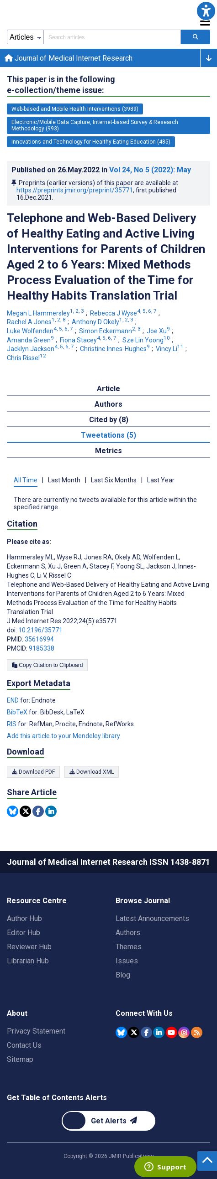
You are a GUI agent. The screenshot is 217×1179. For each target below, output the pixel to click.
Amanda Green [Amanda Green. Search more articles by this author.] (31, 340)
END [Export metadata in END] (13, 700)
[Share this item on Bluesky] (12, 811)
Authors (128, 932)
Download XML (91, 772)
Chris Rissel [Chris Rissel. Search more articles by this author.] (27, 358)
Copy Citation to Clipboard (47, 665)
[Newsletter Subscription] (108, 1121)
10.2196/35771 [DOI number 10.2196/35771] (40, 630)
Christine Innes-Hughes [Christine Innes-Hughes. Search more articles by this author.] (115, 348)
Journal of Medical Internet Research (68, 58)
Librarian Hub (28, 961)
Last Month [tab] (64, 480)
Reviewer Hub (29, 946)
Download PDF (33, 772)
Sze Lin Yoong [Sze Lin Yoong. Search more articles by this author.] (146, 340)
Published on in (101, 169)
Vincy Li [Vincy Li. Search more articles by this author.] (170, 348)
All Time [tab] (25, 480)
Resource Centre (37, 900)
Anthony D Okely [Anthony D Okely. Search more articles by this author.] (103, 322)
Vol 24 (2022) (150, 169)
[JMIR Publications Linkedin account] (158, 1032)
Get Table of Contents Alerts (57, 1097)
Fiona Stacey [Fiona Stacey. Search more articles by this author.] (89, 340)
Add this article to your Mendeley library (63, 735)
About (17, 1013)
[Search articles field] (112, 37)
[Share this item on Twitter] (25, 811)
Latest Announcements (152, 918)
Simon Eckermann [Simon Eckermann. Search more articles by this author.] (110, 331)
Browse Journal (143, 900)
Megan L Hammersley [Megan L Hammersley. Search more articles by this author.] (46, 313)
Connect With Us (144, 1013)
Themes (129, 946)
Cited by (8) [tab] (108, 419)
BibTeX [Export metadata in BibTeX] (18, 712)
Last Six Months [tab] (114, 480)
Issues (127, 961)
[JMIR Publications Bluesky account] (121, 1032)
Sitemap (20, 1059)
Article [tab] (108, 388)
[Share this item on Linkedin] (51, 811)
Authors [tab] (108, 404)
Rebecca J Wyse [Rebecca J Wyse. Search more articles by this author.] (124, 313)
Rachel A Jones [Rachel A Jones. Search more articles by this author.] (37, 322)
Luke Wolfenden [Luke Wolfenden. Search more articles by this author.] (40, 331)
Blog (123, 975)
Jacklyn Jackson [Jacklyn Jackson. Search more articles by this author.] (41, 348)
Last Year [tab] (161, 480)
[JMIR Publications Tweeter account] (133, 1032)
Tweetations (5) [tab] (108, 435)
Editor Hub (23, 932)
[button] (206, 11)
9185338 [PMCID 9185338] (41, 648)
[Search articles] (195, 37)
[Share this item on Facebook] (38, 811)
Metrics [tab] (108, 450)
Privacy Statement (36, 1031)
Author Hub (24, 918)
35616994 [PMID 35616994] (39, 639)
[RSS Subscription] (196, 1032)
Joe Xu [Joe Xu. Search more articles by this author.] (159, 331)
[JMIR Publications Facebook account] (146, 1032)
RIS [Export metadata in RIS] (12, 724)
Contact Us (24, 1045)
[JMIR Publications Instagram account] (184, 1032)
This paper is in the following (61, 85)
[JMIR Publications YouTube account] (171, 1032)
